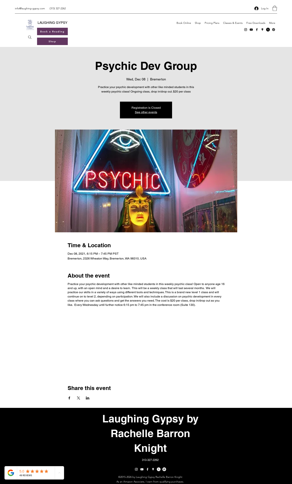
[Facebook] (257, 29)
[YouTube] (251, 29)
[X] (268, 29)
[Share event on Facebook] (69, 398)
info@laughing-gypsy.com (30, 8)
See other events (146, 112)
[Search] (30, 37)
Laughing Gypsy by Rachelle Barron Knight (150, 433)
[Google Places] (262, 29)
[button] (274, 8)
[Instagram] (245, 29)
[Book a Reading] (52, 31)
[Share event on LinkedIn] (87, 398)
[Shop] (52, 41)
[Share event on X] (78, 398)
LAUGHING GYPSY (52, 23)
